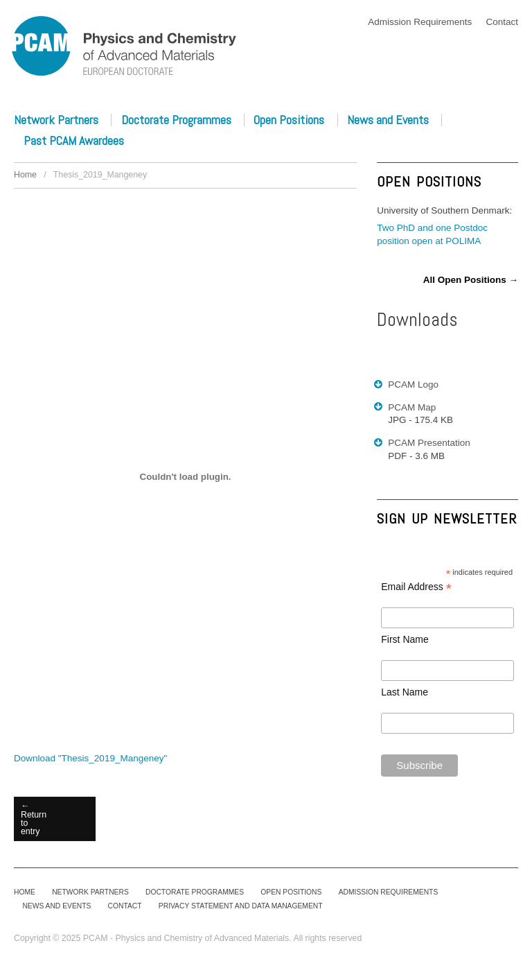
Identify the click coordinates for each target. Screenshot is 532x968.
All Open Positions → (470, 280)
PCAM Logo (413, 384)
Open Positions (289, 120)
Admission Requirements (420, 22)
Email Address (416, 587)
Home (25, 175)
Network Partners (56, 120)
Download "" (90, 758)
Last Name (404, 692)
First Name (404, 639)
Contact (502, 22)
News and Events (388, 120)
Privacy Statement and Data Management (241, 906)
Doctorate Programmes (176, 120)
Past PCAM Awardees (74, 141)
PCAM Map (412, 407)
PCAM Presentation (429, 443)
